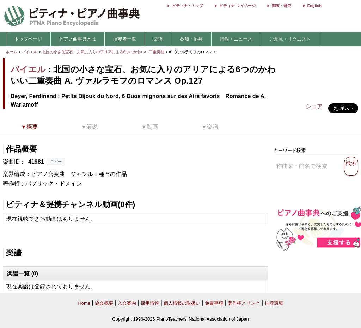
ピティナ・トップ (187, 6)
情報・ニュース (236, 39)
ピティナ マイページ (237, 6)
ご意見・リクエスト (290, 39)
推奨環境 (274, 303)
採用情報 (150, 303)
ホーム (11, 52)
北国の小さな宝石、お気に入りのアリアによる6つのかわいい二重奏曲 (103, 52)
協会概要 (104, 303)
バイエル (29, 52)
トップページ (28, 39)
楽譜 (158, 39)
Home (84, 303)
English (314, 6)
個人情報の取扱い (182, 303)
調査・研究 (281, 6)
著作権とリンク (244, 303)
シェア (314, 106)
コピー (56, 161)
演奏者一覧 (124, 39)
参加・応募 (191, 39)
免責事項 (214, 303)
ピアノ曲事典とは (77, 39)
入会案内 (127, 303)
